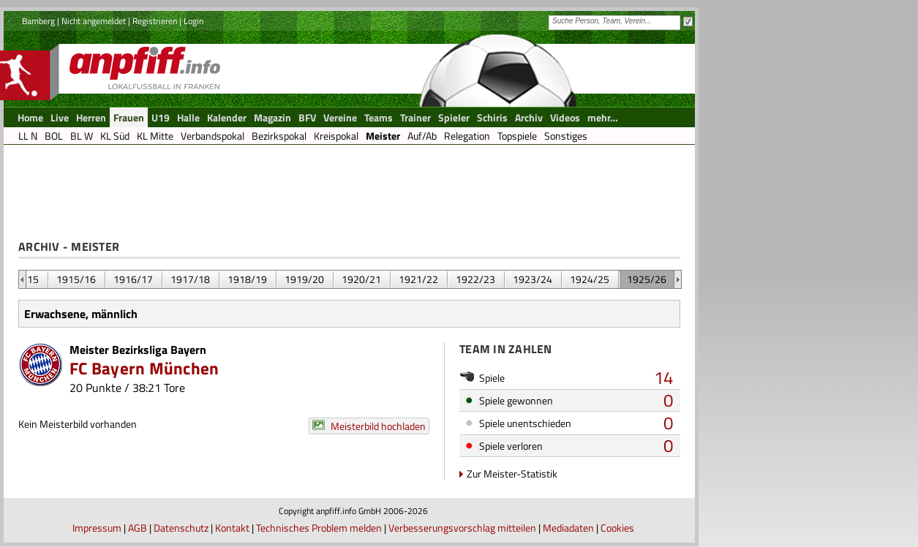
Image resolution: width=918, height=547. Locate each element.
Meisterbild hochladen (378, 426)
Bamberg (38, 21)
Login (193, 21)
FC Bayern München (144, 368)
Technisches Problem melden (319, 527)
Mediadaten (568, 527)
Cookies (617, 527)
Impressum (96, 527)
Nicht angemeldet (93, 21)
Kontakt (232, 527)
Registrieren (154, 21)
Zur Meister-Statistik (512, 473)
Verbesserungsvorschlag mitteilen (462, 527)
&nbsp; (22, 279)
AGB (137, 527)
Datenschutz (181, 527)
